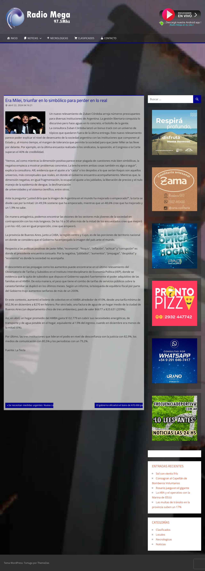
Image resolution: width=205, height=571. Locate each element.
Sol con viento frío (167, 473)
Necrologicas (164, 539)
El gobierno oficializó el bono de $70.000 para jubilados (126, 405)
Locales (160, 534)
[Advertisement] (102, 67)
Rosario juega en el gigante (172, 488)
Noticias (161, 544)
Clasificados (163, 530)
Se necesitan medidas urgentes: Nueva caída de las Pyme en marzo (44, 405)
